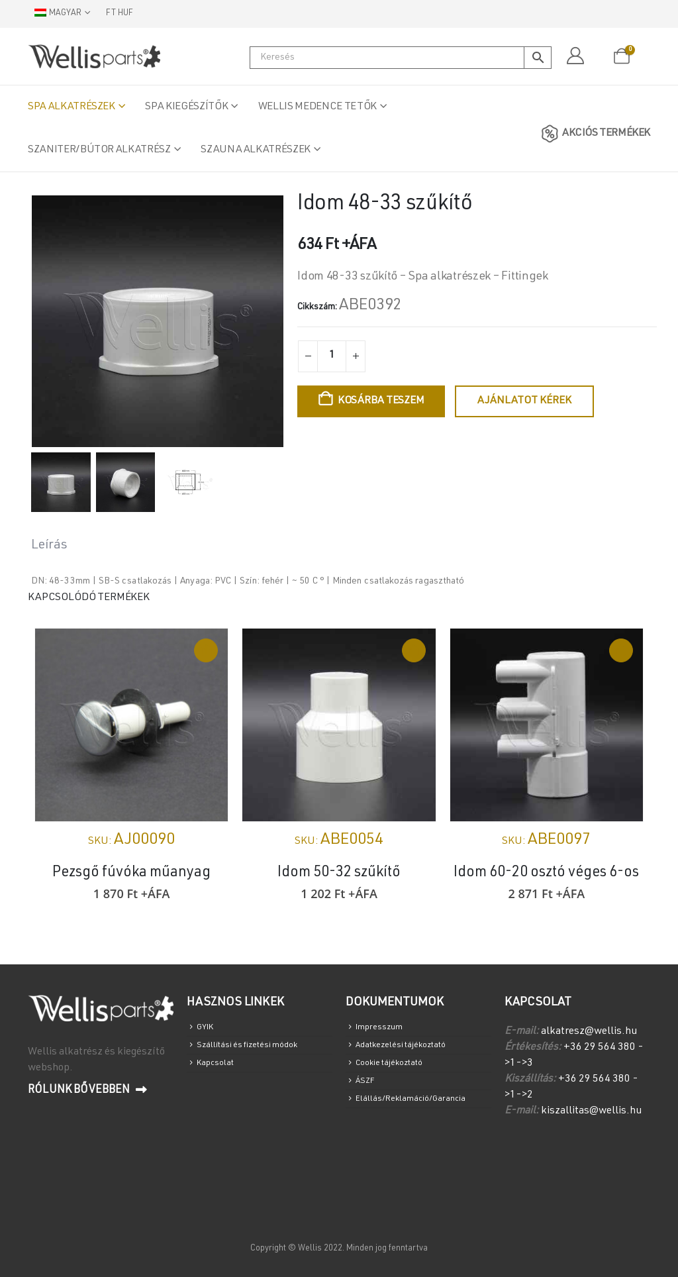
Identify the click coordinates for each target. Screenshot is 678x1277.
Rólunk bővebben (87, 1090)
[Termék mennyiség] (331, 356)
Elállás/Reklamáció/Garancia (417, 1113)
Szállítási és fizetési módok (254, 1049)
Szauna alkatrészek (256, 150)
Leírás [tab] (49, 545)
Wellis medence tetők (317, 107)
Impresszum (381, 1029)
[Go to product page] (131, 725)
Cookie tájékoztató (396, 1071)
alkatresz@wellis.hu (589, 1032)
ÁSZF (367, 1092)
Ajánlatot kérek (524, 401)
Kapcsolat (218, 1071)
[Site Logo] (94, 56)
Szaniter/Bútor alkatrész (99, 150)
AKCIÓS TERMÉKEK (593, 133)
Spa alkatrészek (71, 107)
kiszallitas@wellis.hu (591, 1111)
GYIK (207, 1029)
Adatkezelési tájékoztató (409, 1049)
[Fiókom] (575, 56)
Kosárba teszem (381, 401)
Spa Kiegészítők (186, 107)
